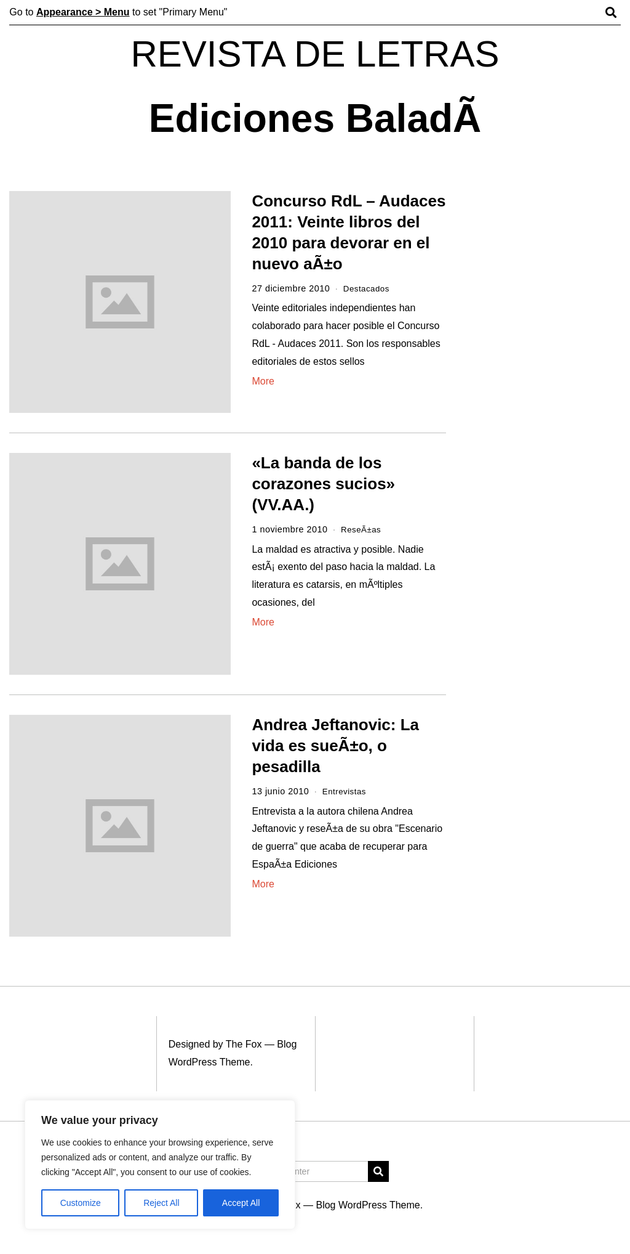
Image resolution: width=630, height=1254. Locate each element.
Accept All (241, 1203)
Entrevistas (346, 791)
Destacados (368, 288)
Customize (80, 1203)
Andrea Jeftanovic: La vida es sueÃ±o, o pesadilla (335, 745)
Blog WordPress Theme (368, 1205)
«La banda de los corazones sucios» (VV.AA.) (323, 484)
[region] (160, 1164)
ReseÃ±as (362, 529)
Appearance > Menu (83, 12)
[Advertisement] (546, 381)
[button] (378, 1171)
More (263, 381)
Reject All (161, 1203)
